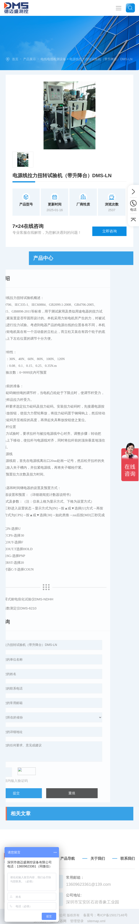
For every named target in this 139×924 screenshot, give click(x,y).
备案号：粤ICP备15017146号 (105, 922)
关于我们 (97, 882)
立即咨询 (109, 231)
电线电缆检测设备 (53, 59)
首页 (15, 59)
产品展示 (29, 59)
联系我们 (127, 882)
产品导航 (67, 882)
